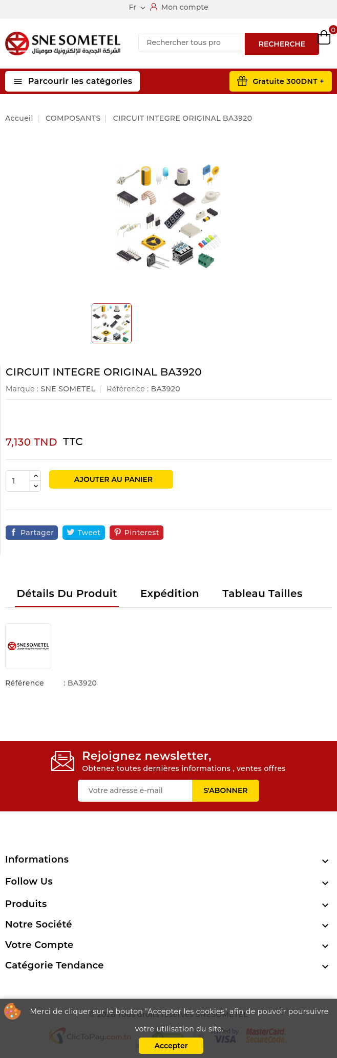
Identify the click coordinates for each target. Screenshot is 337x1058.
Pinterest (141, 532)
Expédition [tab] (169, 593)
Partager (37, 532)
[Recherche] (191, 42)
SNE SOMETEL (67, 388)
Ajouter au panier (112, 479)
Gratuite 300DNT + (288, 81)
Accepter (170, 1045)
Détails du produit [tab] (66, 593)
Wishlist (297, 44)
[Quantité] (18, 481)
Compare (270, 44)
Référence (24, 683)
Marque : (22, 388)
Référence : (128, 388)
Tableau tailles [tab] (262, 593)
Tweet (88, 532)
